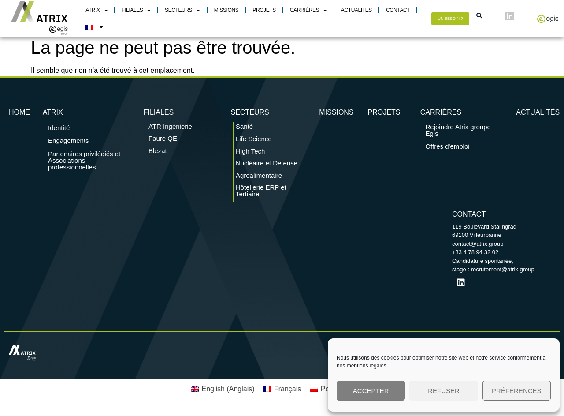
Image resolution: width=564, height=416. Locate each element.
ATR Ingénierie (170, 130)
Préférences (517, 390)
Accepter (371, 390)
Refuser (444, 390)
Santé (244, 130)
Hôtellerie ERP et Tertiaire (261, 195)
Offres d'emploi (447, 150)
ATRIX (53, 116)
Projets (264, 10)
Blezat (157, 154)
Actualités (356, 10)
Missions (226, 10)
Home (19, 116)
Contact (398, 10)
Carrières (308, 11)
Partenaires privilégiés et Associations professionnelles (84, 164)
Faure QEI (163, 142)
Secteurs (182, 11)
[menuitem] (94, 27)
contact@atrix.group (478, 247)
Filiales (136, 11)
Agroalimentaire (259, 179)
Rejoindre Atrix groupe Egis (457, 134)
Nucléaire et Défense (266, 167)
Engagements (68, 145)
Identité (59, 131)
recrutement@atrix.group (502, 273)
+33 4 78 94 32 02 (475, 256)
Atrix (96, 11)
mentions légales (366, 366)
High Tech (250, 155)
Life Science (254, 142)
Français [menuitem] (287, 393)
